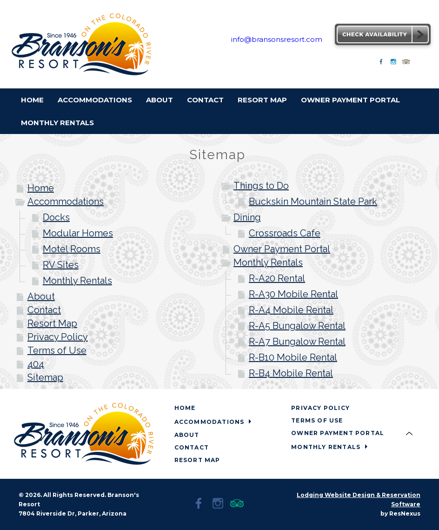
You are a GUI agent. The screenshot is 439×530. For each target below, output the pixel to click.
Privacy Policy (57, 336)
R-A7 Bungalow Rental (297, 341)
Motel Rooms (71, 249)
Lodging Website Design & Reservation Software (358, 499)
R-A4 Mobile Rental (291, 309)
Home (40, 188)
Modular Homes (78, 233)
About (41, 296)
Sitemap (45, 377)
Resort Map (52, 323)
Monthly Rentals (77, 280)
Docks (56, 217)
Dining (247, 217)
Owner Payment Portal (281, 249)
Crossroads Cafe (284, 233)
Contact (44, 309)
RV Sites (61, 264)
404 (35, 363)
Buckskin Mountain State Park (313, 201)
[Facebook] (381, 64)
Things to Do (261, 185)
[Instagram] (393, 64)
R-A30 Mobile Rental (293, 294)
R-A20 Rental (277, 278)
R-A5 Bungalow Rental (297, 325)
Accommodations (65, 201)
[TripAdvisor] (406, 64)
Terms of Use (56, 350)
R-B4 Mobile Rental (291, 373)
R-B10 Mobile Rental (293, 357)
